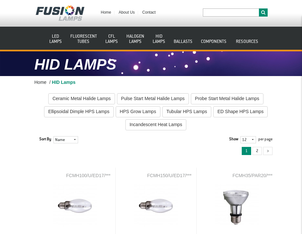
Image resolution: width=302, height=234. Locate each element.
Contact (149, 12)
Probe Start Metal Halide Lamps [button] (227, 98)
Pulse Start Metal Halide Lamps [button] (153, 98)
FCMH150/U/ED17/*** (169, 175)
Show (233, 139)
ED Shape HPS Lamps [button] (240, 111)
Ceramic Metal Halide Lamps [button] (81, 98)
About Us (126, 12)
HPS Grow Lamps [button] (138, 111)
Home (106, 12)
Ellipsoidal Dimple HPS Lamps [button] (79, 111)
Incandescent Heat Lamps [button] (156, 124)
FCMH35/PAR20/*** (253, 175)
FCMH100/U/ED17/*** (88, 175)
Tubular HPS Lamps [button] (187, 111)
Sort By (45, 139)
